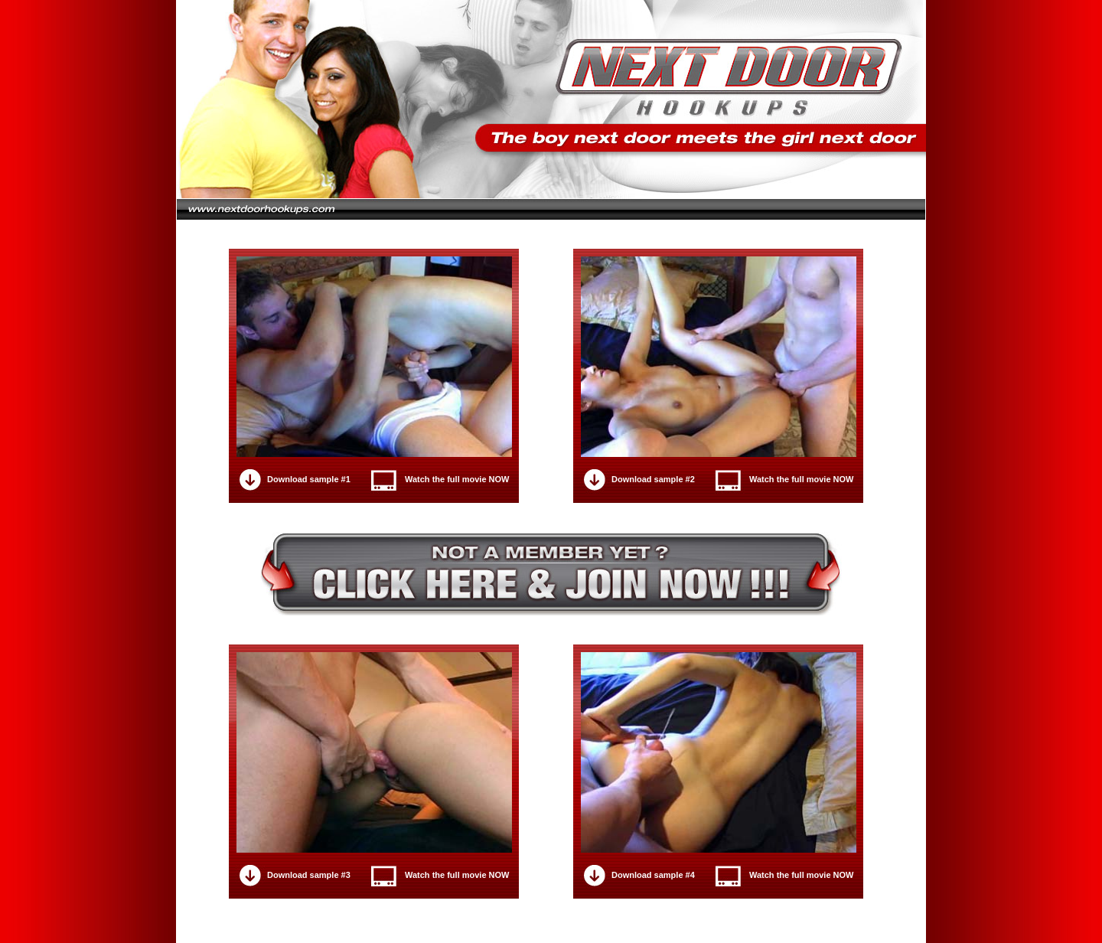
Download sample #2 (653, 479)
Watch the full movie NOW (457, 479)
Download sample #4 (653, 874)
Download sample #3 (308, 874)
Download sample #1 (308, 479)
